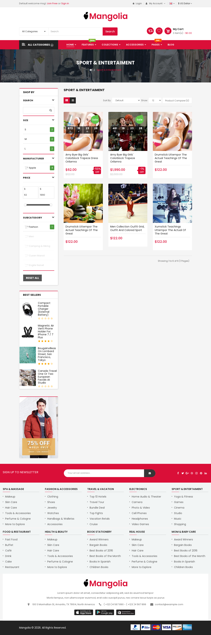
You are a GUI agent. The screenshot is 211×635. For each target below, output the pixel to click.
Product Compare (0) (177, 100)
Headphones (140, 519)
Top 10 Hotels (98, 496)
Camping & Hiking (37, 246)
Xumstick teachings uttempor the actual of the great (170, 230)
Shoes (51, 502)
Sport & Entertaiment (109, 70)
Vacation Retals (100, 519)
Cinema (179, 507)
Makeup (10, 496)
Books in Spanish (100, 561)
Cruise (94, 524)
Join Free (52, 3)
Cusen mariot (35, 255)
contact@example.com (169, 604)
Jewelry (52, 507)
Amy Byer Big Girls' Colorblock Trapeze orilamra (122, 158)
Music (177, 519)
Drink (8, 556)
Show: (144, 100)
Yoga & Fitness (183, 496)
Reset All (32, 278)
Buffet (9, 545)
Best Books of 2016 (101, 550)
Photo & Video (141, 507)
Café (8, 550)
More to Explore (15, 524)
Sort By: (107, 100)
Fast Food (11, 539)
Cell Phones (139, 513)
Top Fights (96, 513)
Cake (8, 561)
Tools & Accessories (18, 513)
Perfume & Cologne (18, 519)
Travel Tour (97, 502)
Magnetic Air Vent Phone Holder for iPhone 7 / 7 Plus (46, 331)
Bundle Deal (97, 507)
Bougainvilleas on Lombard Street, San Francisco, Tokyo (47, 354)
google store (84, 612)
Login (137, 3)
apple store (105, 612)
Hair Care (11, 507)
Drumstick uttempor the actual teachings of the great (171, 158)
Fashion (31, 227)
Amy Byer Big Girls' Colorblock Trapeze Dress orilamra (81, 158)
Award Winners (99, 539)
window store (126, 612)
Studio (178, 513)
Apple (30, 168)
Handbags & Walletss (60, 519)
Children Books (99, 567)
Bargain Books (98, 545)
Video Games (140, 524)
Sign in (65, 3)
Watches (53, 513)
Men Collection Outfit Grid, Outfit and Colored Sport (127, 228)
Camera (137, 502)
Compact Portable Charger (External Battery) (44, 309)
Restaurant (12, 567)
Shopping (180, 524)
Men (29, 236)
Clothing (52, 496)
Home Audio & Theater (146, 496)
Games (178, 502)
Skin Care (11, 502)
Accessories (55, 524)
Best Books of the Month (105, 556)
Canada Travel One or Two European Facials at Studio (47, 376)
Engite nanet (34, 265)
